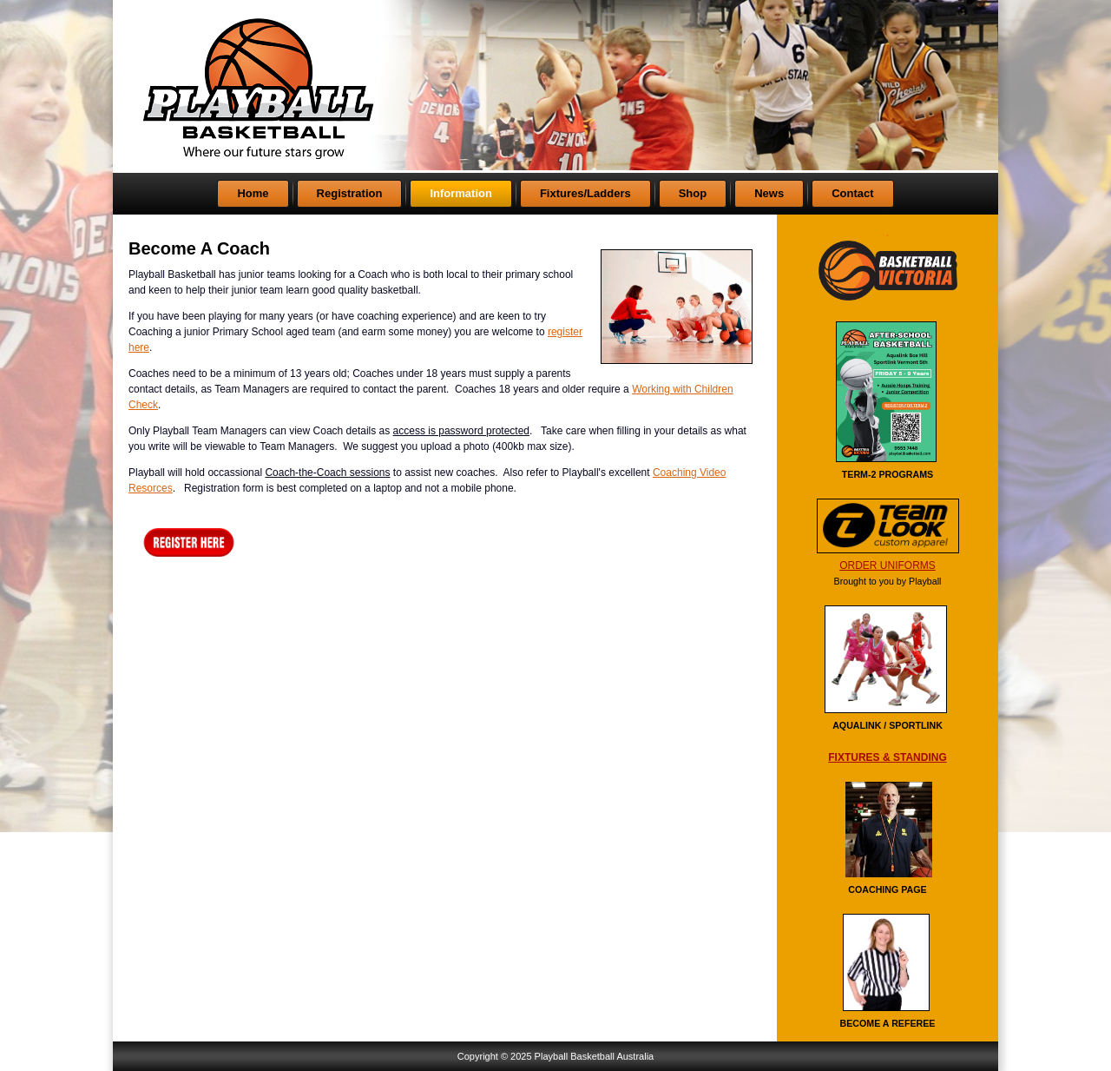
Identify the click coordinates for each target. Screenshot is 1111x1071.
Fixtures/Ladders (585, 193)
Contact (852, 193)
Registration (350, 193)
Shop (693, 193)
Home (252, 193)
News (769, 193)
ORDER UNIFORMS (887, 565)
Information (461, 193)
